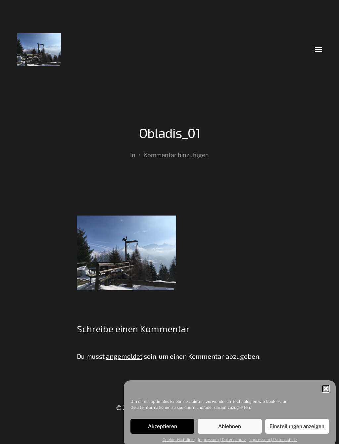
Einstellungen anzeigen (296, 429)
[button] (325, 391)
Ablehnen (229, 429)
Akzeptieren (162, 429)
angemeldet (124, 356)
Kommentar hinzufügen (176, 155)
